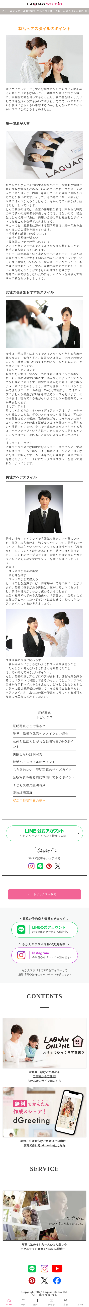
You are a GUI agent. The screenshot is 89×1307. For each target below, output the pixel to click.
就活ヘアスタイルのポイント (34, 762)
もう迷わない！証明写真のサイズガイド (42, 769)
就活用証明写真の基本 (29, 800)
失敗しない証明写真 (27, 754)
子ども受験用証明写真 (29, 785)
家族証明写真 (23, 793)
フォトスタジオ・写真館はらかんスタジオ (27, 11)
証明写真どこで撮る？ (29, 726)
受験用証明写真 (64, 11)
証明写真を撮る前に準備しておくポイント (44, 777)
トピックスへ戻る (45, 894)
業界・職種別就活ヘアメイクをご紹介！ (42, 733)
